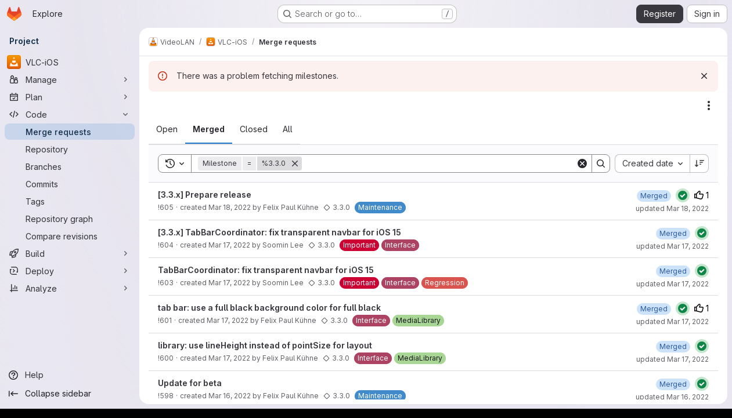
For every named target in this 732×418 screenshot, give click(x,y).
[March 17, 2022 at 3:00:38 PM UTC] (673, 233)
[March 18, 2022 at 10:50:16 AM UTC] (654, 196)
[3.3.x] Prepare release (204, 194)
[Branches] (70, 166)
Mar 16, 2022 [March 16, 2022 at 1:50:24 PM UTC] (229, 395)
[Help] (70, 375)
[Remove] (295, 163)
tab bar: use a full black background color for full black (269, 307)
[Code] (70, 114)
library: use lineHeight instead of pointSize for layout (265, 345)
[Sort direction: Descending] (699, 163)
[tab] (167, 129)
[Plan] (70, 97)
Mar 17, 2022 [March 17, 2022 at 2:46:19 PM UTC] (229, 245)
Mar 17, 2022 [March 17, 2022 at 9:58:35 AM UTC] (227, 320)
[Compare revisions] (70, 236)
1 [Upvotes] (701, 195)
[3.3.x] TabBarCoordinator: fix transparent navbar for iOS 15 (279, 232)
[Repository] (70, 149)
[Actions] (708, 105)
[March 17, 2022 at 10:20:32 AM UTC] (654, 309)
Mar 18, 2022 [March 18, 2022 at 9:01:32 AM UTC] (229, 207)
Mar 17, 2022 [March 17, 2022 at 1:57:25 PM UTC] (229, 282)
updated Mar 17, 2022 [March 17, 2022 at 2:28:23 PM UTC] (672, 283)
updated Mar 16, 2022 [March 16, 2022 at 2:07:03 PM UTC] (672, 396)
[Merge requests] (70, 131)
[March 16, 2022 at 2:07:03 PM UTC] (673, 384)
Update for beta (190, 383)
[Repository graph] (70, 218)
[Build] (70, 253)
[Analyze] (70, 288)
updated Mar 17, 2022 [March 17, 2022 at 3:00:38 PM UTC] (672, 246)
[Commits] (70, 184)
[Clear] (582, 163)
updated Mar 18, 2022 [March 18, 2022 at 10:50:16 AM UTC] (672, 208)
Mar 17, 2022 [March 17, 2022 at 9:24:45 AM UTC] (229, 358)
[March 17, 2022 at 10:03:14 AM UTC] (673, 346)
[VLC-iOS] (70, 62)
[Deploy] (70, 271)
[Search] (439, 163)
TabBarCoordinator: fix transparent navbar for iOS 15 (266, 270)
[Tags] (70, 201)
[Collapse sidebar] (70, 394)
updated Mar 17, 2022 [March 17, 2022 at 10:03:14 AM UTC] (672, 359)
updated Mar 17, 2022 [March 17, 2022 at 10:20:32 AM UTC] (672, 321)
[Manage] (70, 79)
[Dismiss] (704, 76)
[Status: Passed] (683, 195)
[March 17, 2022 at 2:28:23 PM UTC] (673, 271)
